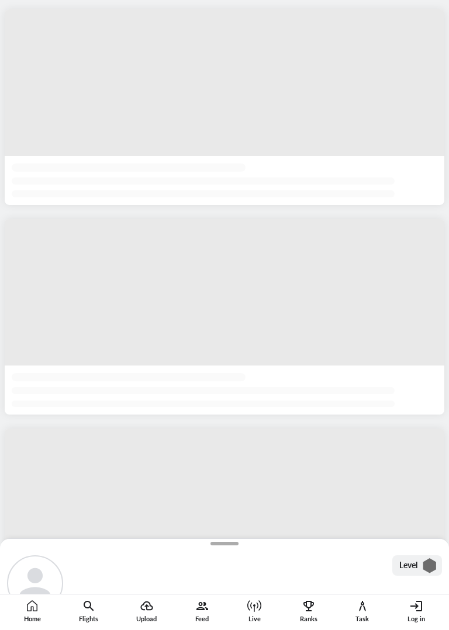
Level (418, 565)
